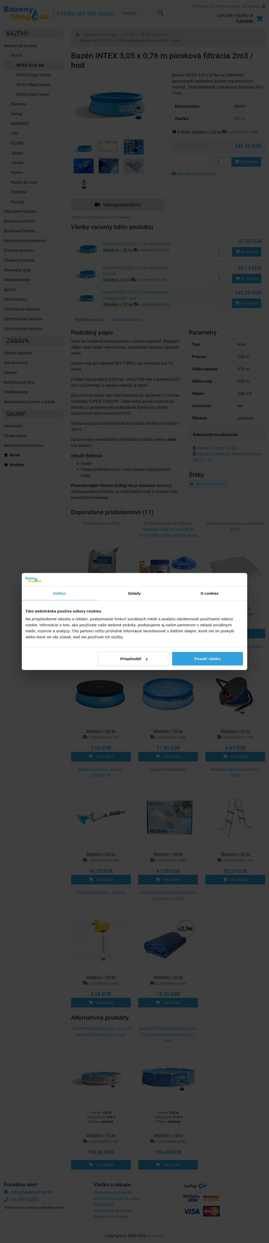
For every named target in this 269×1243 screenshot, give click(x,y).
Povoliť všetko (208, 659)
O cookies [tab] (210, 593)
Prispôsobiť (134, 659)
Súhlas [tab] (59, 593)
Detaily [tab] (134, 593)
